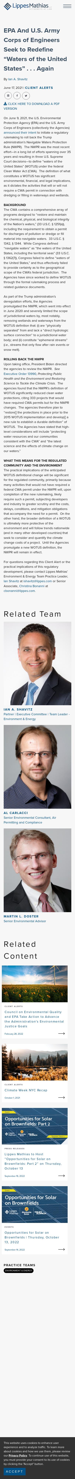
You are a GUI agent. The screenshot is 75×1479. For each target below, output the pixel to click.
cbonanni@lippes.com (19, 590)
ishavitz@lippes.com (37, 581)
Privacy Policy (18, 1455)
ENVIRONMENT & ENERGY (18, 1270)
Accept (14, 1471)
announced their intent (20, 132)
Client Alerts (39, 87)
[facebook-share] (17, 95)
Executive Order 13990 (20, 373)
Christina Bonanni (31, 586)
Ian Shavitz (11, 581)
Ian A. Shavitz (17, 79)
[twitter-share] (26, 96)
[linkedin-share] (8, 95)
